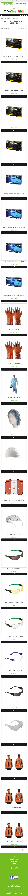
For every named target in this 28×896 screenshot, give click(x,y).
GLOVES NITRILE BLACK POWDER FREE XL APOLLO (14, 159)
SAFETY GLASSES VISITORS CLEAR (14, 738)
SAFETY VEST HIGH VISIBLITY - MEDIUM (14, 841)
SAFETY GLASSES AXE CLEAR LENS (14, 534)
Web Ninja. (20, 893)
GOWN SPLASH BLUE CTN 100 (14, 397)
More (14, 62)
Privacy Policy (14, 866)
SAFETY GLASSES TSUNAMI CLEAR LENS (14, 670)
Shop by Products (14, 856)
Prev (20, 28)
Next (25, 28)
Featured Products (14, 859)
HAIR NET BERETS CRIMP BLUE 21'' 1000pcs (14, 431)
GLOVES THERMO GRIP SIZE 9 (14, 363)
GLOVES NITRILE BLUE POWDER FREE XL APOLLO (14, 295)
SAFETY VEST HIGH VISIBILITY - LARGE (14, 773)
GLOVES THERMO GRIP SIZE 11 (14, 329)
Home (2, 18)
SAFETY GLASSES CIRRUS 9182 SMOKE (14, 568)
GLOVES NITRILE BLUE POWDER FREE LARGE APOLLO (14, 193)
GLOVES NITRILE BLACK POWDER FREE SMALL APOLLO (14, 124)
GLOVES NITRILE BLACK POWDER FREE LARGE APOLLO (14, 56)
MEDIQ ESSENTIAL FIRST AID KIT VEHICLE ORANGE (14, 500)
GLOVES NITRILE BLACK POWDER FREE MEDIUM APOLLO (14, 90)
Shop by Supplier (14, 858)
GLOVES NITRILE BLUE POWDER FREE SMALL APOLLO (14, 261)
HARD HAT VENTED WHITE (14, 466)
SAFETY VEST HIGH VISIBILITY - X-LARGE (14, 807)
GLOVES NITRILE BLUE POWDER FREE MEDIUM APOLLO (14, 227)
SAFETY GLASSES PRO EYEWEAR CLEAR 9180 (14, 636)
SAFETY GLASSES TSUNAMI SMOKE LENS (14, 704)
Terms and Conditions (14, 867)
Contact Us (16, 0)
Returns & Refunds (14, 868)
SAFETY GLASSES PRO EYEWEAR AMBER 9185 (14, 602)
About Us (11, 0)
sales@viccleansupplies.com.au (14, 886)
